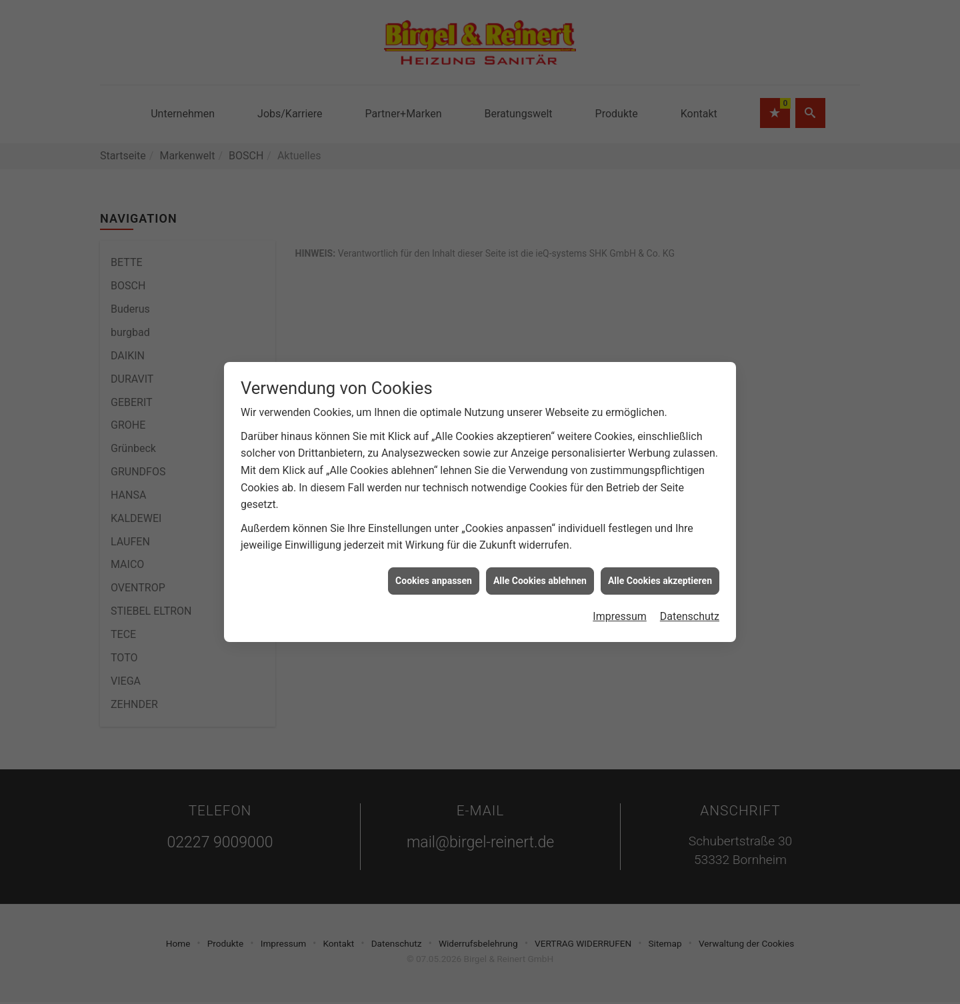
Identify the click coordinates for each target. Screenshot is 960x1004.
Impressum (620, 583)
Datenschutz (689, 583)
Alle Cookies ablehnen (540, 548)
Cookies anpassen (433, 548)
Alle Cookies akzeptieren (660, 548)
